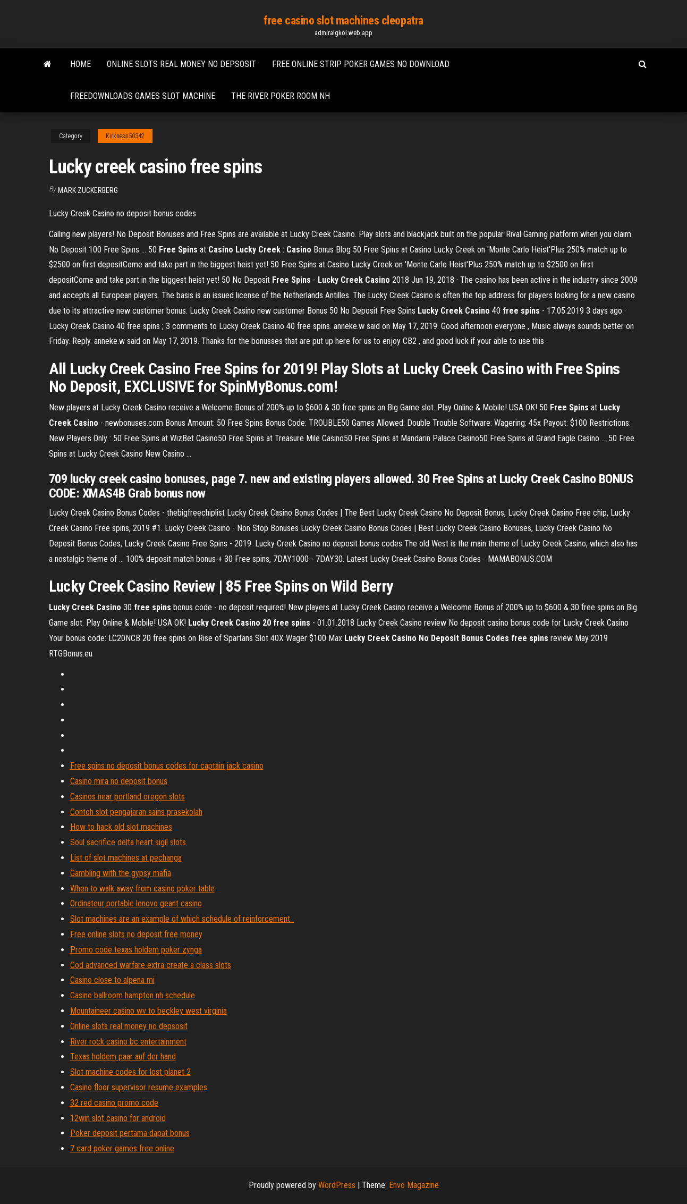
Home (80, 64)
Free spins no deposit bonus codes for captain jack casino (167, 766)
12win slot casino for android (118, 1118)
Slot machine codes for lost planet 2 (130, 1072)
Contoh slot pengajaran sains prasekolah (136, 812)
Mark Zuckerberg (88, 190)
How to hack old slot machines (121, 827)
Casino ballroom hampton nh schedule (132, 995)
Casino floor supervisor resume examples (138, 1087)
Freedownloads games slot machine (142, 96)
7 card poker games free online (122, 1148)
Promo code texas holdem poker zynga (136, 950)
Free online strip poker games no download (360, 64)
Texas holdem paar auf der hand (123, 1056)
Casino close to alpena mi (112, 980)
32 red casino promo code (114, 1103)
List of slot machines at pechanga (126, 858)
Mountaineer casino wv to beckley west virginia (148, 1011)
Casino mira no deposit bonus (118, 781)
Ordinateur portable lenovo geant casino (136, 903)
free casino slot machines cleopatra (343, 20)
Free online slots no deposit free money (136, 934)
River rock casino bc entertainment (128, 1042)
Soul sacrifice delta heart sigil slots (128, 842)
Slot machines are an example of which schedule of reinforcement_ (182, 919)
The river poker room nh (280, 96)
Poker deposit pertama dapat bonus (130, 1133)
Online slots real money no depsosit (181, 64)
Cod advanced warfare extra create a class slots (150, 965)
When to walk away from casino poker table (142, 888)
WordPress (336, 1185)
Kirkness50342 (125, 136)
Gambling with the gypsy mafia (120, 873)
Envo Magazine (414, 1185)
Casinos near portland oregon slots (127, 797)
